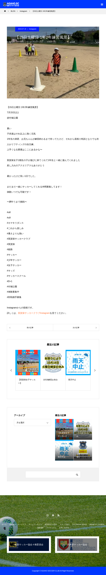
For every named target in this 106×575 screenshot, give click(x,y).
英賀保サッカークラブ (17, 524)
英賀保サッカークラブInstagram (34, 313)
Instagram (32, 29)
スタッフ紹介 (65, 524)
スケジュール (51, 528)
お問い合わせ (64, 528)
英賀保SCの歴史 (51, 524)
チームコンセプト (35, 524)
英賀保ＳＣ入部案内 (96, 524)
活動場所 (40, 528)
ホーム (4, 524)
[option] (27, 370)
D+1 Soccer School (79, 524)
